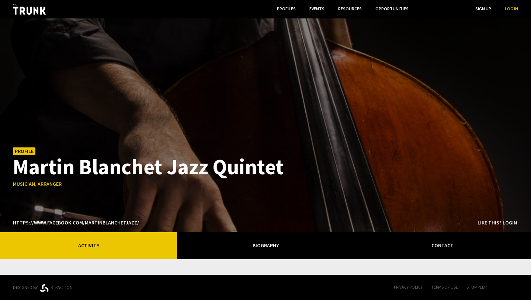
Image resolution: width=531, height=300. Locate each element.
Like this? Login (497, 222)
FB (499, 287)
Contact (442, 245)
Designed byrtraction (43, 288)
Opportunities (392, 8)
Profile (24, 151)
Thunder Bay (173, 286)
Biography (266, 245)
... (424, 8)
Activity (88, 245)
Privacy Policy (408, 287)
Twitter (514, 287)
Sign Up (483, 8)
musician (24, 184)
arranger (50, 184)
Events (316, 8)
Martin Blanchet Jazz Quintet (148, 166)
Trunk (265, 287)
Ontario (119, 284)
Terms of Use (444, 287)
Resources (350, 8)
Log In (511, 8)
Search (454, 8)
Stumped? (476, 287)
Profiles (286, 8)
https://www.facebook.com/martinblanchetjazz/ (76, 222)
